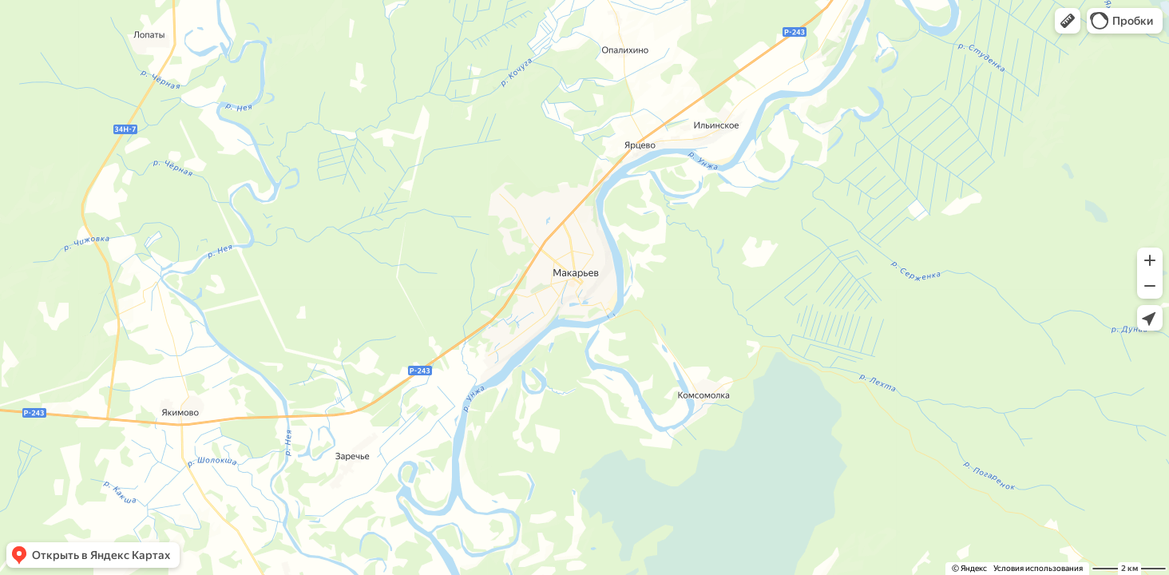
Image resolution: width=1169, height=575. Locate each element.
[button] (1067, 21)
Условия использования (1038, 568)
